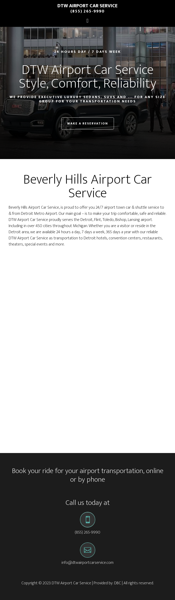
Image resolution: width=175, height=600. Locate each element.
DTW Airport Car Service (87, 6)
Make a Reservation (87, 123)
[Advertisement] (87, 286)
